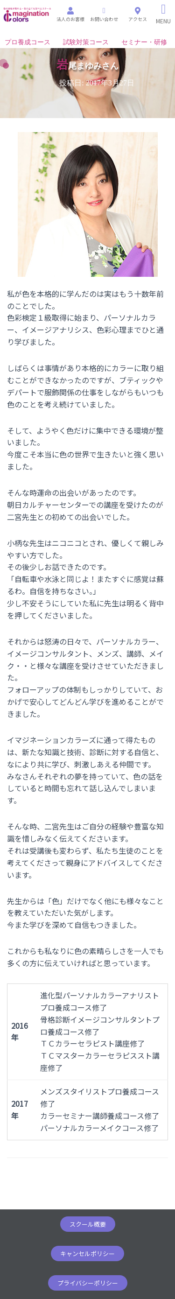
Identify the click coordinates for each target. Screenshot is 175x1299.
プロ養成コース (27, 42)
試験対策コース (86, 42)
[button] (87, 1224)
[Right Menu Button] (163, 14)
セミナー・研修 (144, 42)
